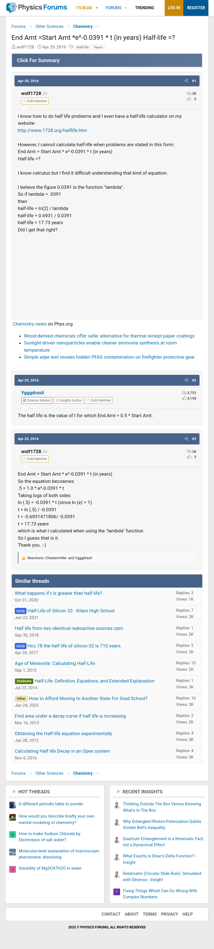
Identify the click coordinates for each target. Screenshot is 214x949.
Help (188, 914)
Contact (110, 914)
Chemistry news (30, 324)
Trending (144, 8)
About (131, 914)
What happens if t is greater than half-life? (58, 593)
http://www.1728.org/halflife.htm (52, 130)
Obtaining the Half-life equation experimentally (63, 733)
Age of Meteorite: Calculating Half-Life (55, 663)
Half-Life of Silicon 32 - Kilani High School (71, 610)
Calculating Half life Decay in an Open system (62, 751)
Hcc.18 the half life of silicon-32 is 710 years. (75, 646)
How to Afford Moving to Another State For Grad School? (88, 698)
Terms (150, 914)
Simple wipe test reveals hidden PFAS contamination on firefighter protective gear (109, 357)
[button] (97, 8)
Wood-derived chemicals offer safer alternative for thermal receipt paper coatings (109, 336)
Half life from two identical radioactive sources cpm (69, 628)
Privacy (169, 914)
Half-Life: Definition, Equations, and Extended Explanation (94, 681)
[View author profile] (68, 400)
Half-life (82, 47)
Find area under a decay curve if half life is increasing (70, 716)
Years (98, 47)
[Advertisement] (107, 273)
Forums (113, 8)
